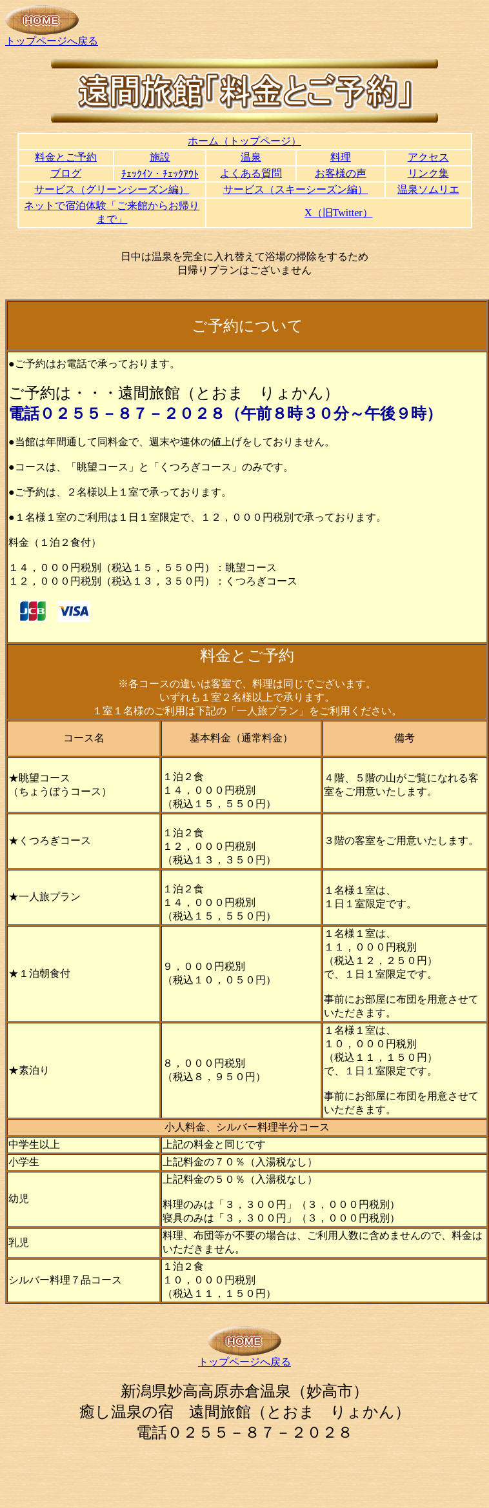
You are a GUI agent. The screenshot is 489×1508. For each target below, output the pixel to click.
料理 (340, 157)
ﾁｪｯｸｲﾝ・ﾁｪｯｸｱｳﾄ (160, 173)
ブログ (65, 173)
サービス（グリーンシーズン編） (111, 189)
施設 (160, 157)
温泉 (251, 157)
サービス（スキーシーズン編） (295, 189)
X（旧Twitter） (338, 212)
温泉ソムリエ (428, 189)
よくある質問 (251, 173)
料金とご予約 (66, 157)
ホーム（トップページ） (244, 141)
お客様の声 (340, 173)
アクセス (428, 157)
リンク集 (428, 173)
